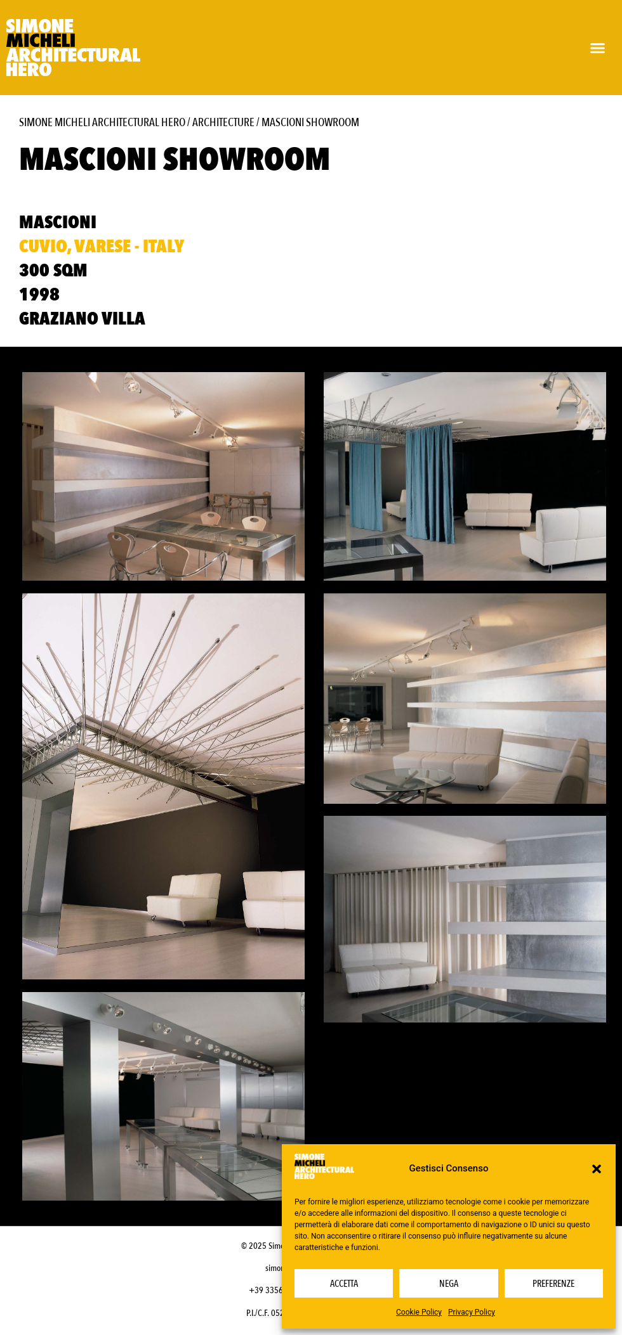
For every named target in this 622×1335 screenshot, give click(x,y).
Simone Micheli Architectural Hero (102, 123)
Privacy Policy (471, 1312)
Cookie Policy (419, 1312)
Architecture (223, 123)
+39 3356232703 (279, 1290)
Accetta (344, 1283)
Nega (448, 1283)
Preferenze (553, 1283)
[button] (596, 1169)
